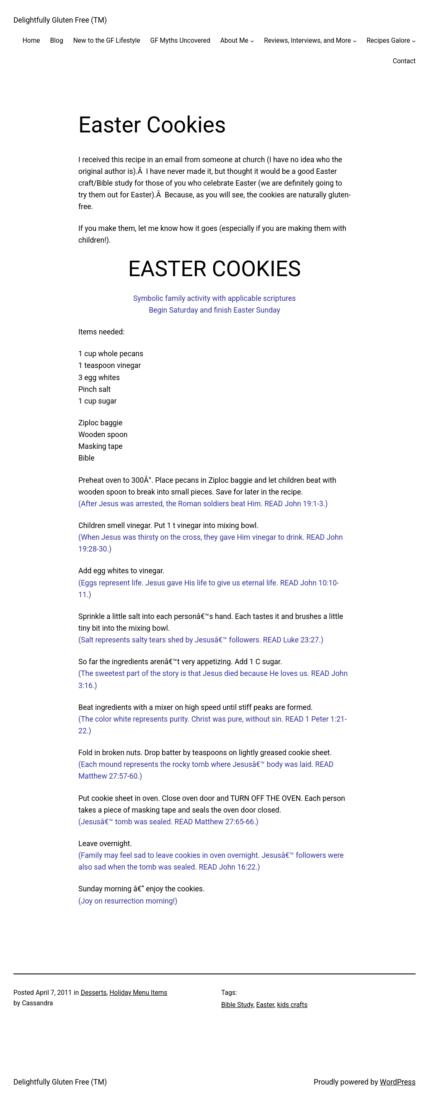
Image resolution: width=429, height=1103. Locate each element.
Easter (265, 1005)
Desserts (94, 993)
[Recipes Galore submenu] (414, 41)
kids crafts (292, 1005)
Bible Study (237, 1005)
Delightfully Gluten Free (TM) (60, 20)
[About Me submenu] (252, 41)
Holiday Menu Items (138, 993)
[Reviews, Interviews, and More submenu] (355, 41)
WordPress (398, 1082)
